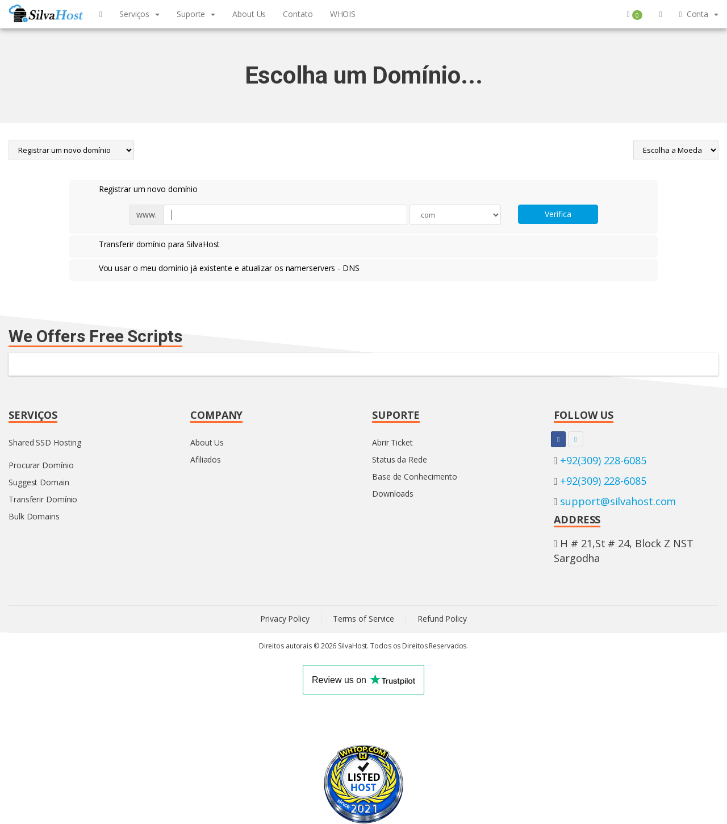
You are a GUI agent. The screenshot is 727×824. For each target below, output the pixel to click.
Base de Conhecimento (414, 476)
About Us (207, 442)
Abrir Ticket (392, 442)
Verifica (558, 214)
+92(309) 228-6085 (603, 460)
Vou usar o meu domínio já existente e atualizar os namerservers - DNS (220, 269)
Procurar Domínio (41, 465)
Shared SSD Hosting (45, 442)
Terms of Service (363, 618)
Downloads (392, 493)
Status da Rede (399, 459)
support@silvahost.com (618, 501)
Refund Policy (442, 618)
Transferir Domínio (43, 499)
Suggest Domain (39, 482)
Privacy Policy (285, 618)
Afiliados (205, 459)
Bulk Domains (34, 516)
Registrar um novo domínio (139, 190)
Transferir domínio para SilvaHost (150, 245)
